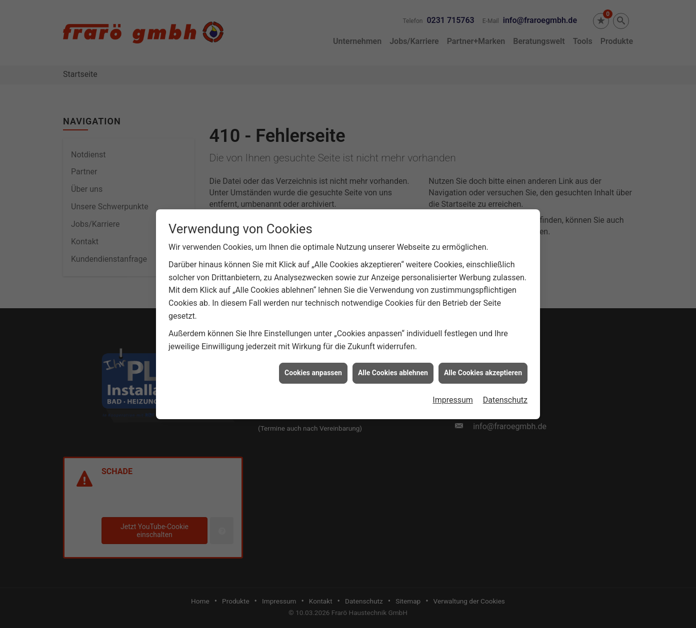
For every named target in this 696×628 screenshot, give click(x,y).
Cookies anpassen (313, 368)
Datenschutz (505, 395)
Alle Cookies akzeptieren (483, 368)
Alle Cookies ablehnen (393, 368)
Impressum (452, 395)
